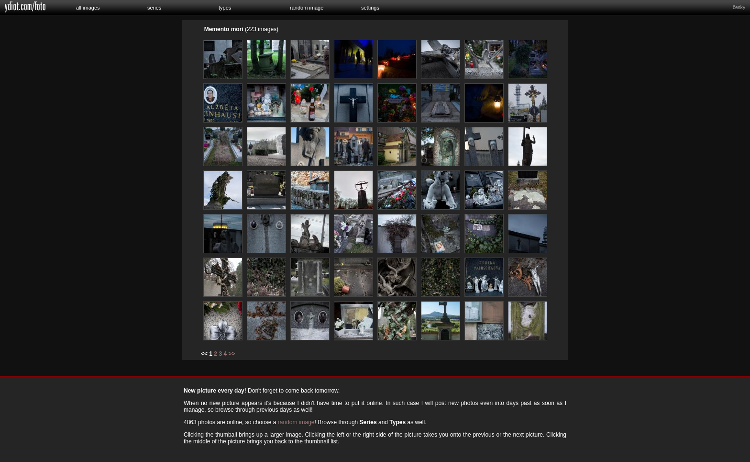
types (225, 8)
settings (370, 8)
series (154, 8)
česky (739, 7)
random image (306, 8)
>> (231, 353)
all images (88, 8)
